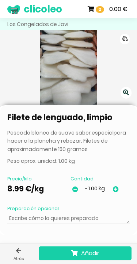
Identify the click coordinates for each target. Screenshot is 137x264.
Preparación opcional (33, 208)
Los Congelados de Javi (37, 24)
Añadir (85, 253)
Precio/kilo (19, 179)
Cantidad (82, 179)
